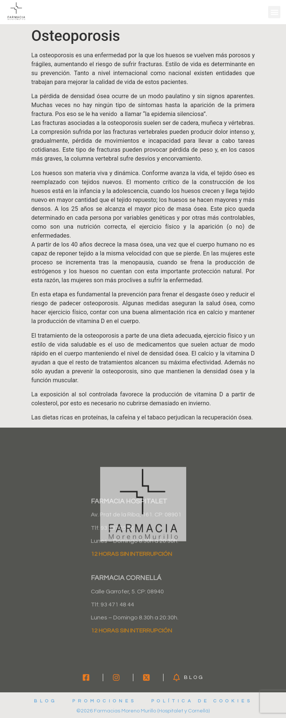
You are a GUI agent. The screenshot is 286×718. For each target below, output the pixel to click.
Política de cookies (201, 701)
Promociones (104, 701)
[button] (274, 12)
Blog (45, 701)
